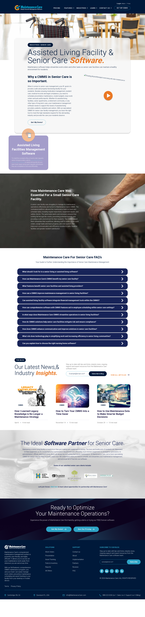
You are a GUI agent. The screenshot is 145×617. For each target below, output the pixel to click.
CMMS (20, 405)
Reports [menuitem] (48, 567)
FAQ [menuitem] (73, 571)
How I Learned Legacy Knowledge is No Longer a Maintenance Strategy (29, 414)
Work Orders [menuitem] (49, 552)
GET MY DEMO (122, 8)
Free (128, 3)
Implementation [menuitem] (78, 559)
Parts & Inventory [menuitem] (51, 563)
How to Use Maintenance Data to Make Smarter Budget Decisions (113, 414)
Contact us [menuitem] (76, 552)
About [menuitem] (74, 556)
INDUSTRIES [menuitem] (81, 8)
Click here (54, 487)
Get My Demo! (57, 529)
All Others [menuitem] (48, 571)
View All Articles (119, 375)
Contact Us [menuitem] (104, 8)
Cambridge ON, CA (13, 595)
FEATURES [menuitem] (68, 8)
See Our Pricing (85, 529)
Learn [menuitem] (92, 8)
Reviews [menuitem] (75, 567)
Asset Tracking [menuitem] (50, 559)
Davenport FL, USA (42, 595)
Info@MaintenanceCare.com (76, 595)
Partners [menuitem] (75, 563)
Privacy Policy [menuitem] (16, 586)
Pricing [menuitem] (56, 8)
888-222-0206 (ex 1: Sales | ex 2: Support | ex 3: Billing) (121, 595)
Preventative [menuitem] (49, 556)
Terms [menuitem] (7, 586)
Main (123, 3)
